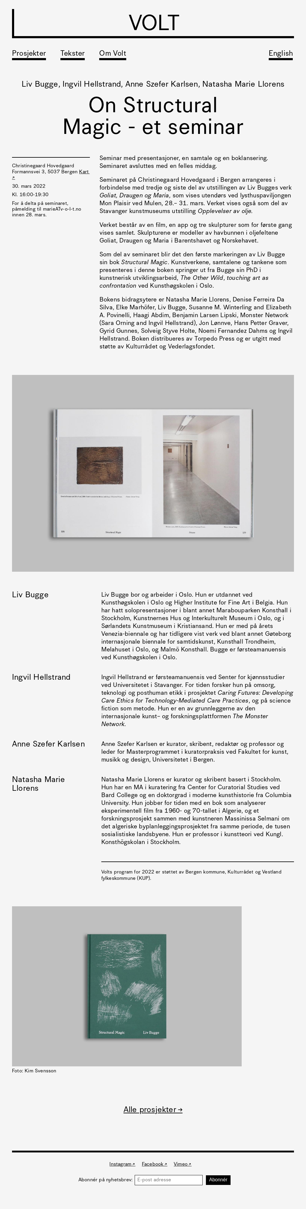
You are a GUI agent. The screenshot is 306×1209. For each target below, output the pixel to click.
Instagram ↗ (122, 1164)
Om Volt (112, 53)
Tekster (72, 53)
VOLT (154, 25)
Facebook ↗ (154, 1164)
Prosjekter (29, 53)
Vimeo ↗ (182, 1164)
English (281, 53)
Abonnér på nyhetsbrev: (106, 1180)
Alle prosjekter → (153, 1110)
